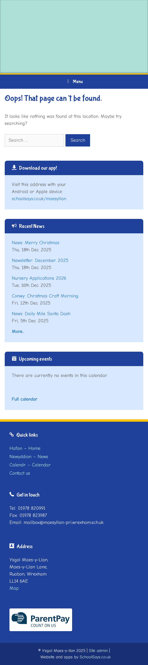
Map (14, 588)
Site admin (98, 650)
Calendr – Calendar (30, 465)
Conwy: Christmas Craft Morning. (45, 296)
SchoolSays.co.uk (95, 657)
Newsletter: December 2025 (40, 260)
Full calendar (24, 399)
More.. (18, 331)
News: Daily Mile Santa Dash (41, 313)
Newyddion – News (28, 456)
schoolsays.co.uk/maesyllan (39, 198)
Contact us (19, 473)
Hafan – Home (24, 448)
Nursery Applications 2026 (39, 278)
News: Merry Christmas (35, 242)
